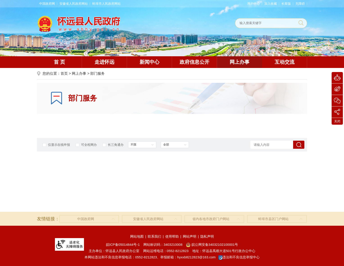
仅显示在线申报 (56, 145)
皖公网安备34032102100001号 (212, 244)
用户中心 (253, 3)
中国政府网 (47, 3)
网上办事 (239, 62)
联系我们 (154, 236)
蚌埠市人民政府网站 (106, 3)
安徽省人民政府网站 (73, 3)
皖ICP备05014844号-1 (123, 244)
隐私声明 (207, 236)
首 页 (59, 62)
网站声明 (189, 236)
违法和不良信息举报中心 (239, 257)
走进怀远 (104, 62)
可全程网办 (86, 145)
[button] (286, 3)
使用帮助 (172, 236)
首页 (64, 73)
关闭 (337, 121)
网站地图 (137, 236)
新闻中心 (149, 62)
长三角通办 (113, 145)
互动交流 (284, 62)
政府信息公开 (194, 62)
